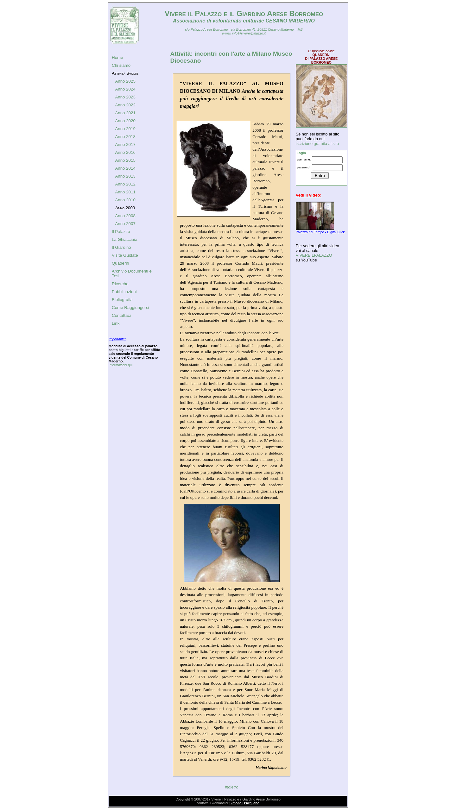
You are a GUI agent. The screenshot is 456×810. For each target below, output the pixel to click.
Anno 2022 (125, 105)
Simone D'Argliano (244, 803)
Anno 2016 (125, 152)
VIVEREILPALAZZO (314, 255)
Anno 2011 (125, 192)
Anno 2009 (125, 207)
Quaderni (120, 263)
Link (115, 323)
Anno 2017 (125, 144)
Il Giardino (121, 247)
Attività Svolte (125, 73)
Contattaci (121, 315)
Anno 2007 (125, 223)
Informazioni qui (120, 365)
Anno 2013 (125, 176)
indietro (231, 787)
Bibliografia (122, 299)
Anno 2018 (125, 136)
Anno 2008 (125, 215)
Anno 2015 (125, 160)
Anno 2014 (125, 168)
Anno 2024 (125, 89)
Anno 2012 (125, 184)
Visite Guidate (125, 255)
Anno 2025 (125, 81)
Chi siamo (121, 65)
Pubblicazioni (124, 291)
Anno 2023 (125, 97)
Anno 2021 (125, 112)
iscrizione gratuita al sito (317, 143)
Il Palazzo (121, 231)
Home (117, 57)
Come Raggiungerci (130, 307)
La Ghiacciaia (124, 239)
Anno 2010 (125, 200)
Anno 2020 (125, 120)
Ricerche (120, 283)
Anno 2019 (125, 128)
